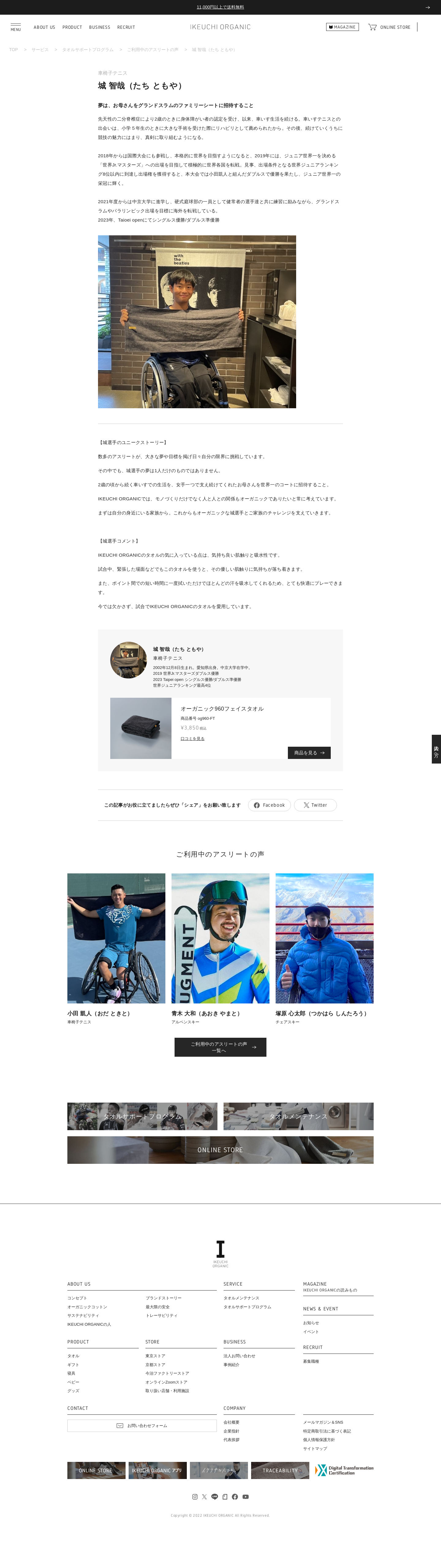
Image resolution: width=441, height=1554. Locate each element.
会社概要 (231, 1422)
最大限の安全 (158, 1307)
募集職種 (311, 1361)
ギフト (73, 1364)
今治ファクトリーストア (167, 1373)
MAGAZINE (330, 1287)
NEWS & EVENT (320, 1309)
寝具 (71, 1373)
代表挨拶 (231, 1439)
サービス (40, 49)
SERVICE (233, 1284)
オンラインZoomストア (166, 1382)
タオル (73, 1356)
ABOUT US (44, 27)
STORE (152, 1342)
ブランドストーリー (164, 1298)
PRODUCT (72, 27)
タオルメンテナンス (241, 1298)
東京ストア (155, 1356)
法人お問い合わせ (239, 1356)
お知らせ (311, 1323)
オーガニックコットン (87, 1307)
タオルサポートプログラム (88, 49)
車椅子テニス (112, 73)
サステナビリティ (83, 1315)
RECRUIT (126, 27)
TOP (13, 49)
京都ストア (155, 1364)
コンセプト (77, 1298)
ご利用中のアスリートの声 (153, 49)
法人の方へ (436, 749)
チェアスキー (288, 1022)
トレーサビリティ (162, 1315)
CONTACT (77, 1408)
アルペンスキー (185, 1022)
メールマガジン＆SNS (323, 1422)
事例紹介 (231, 1364)
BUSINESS (99, 27)
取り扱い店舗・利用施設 (167, 1390)
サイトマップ (315, 1448)
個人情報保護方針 (319, 1439)
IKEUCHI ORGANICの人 (89, 1324)
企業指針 (231, 1431)
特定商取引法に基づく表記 (327, 1431)
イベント (311, 1331)
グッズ (73, 1390)
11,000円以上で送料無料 (220, 7)
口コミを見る (193, 738)
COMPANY (235, 1408)
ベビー (73, 1382)
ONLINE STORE (395, 27)
